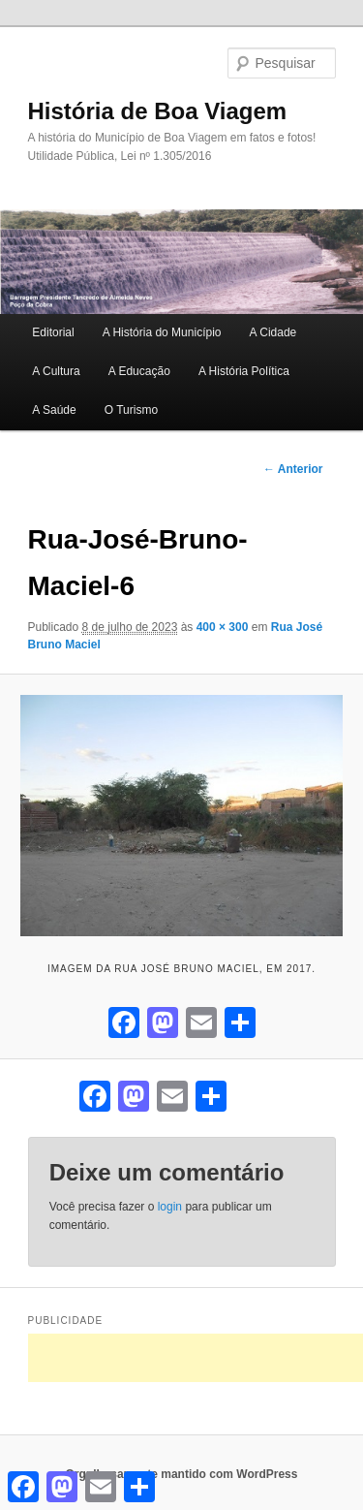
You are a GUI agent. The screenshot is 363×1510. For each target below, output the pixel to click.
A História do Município (162, 332)
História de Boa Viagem (157, 111)
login (170, 1206)
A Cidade (273, 332)
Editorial (53, 332)
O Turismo (131, 410)
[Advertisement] (195, 1358)
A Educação (139, 371)
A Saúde (54, 410)
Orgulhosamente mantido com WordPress (182, 1474)
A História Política (243, 371)
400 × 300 (223, 627)
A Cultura (55, 371)
